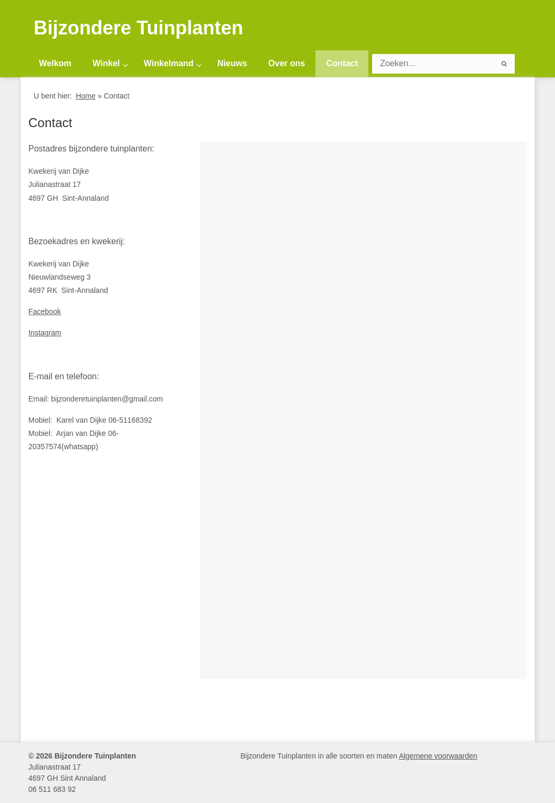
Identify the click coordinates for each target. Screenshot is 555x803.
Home (85, 96)
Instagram (45, 332)
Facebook (45, 311)
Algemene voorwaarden (438, 756)
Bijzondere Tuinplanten (138, 28)
